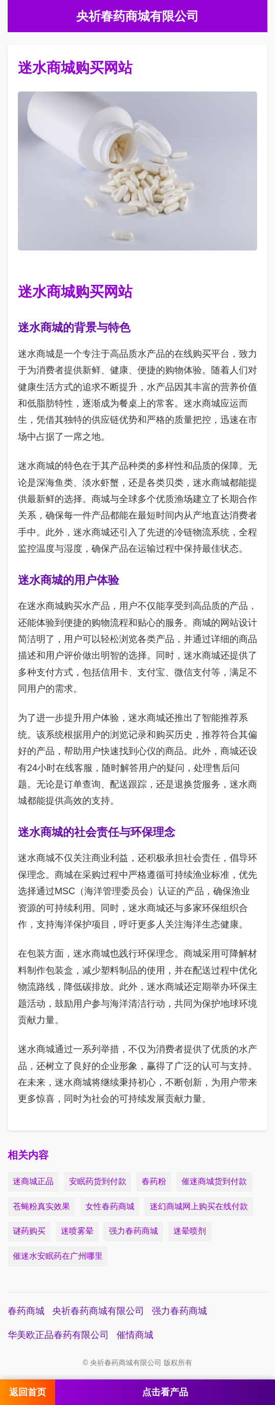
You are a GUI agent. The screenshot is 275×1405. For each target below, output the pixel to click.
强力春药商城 (133, 1231)
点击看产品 (165, 1392)
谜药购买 (29, 1231)
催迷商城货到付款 (214, 1181)
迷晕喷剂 (189, 1231)
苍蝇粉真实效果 (41, 1206)
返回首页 (27, 1392)
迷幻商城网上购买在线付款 (199, 1206)
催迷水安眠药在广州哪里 (58, 1256)
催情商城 (135, 1335)
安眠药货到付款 (97, 1181)
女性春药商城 (109, 1206)
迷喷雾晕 (77, 1231)
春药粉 (154, 1181)
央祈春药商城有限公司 (98, 1311)
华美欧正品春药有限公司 (58, 1335)
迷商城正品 (33, 1181)
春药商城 (26, 1311)
